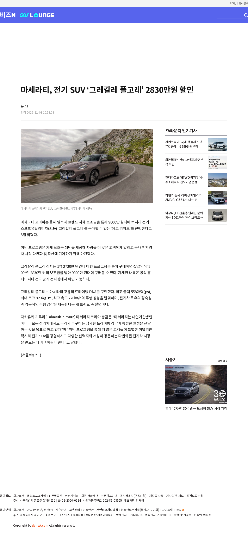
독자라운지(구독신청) (133, 496)
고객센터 (74, 510)
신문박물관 (55, 496)
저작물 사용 (156, 496)
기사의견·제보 (175, 496)
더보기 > (222, 361)
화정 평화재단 (89, 496)
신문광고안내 (109, 496)
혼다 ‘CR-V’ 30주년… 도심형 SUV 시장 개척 (196, 408)
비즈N (8, 15)
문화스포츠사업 (36, 496)
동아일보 (243, 3)
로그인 (232, 3)
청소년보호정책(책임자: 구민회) (140, 510)
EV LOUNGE (37, 15)
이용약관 (88, 510)
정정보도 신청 (195, 496)
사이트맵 (167, 510)
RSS (180, 510)
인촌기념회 (72, 496)
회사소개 (18, 496)
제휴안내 (61, 510)
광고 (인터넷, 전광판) (40, 510)
